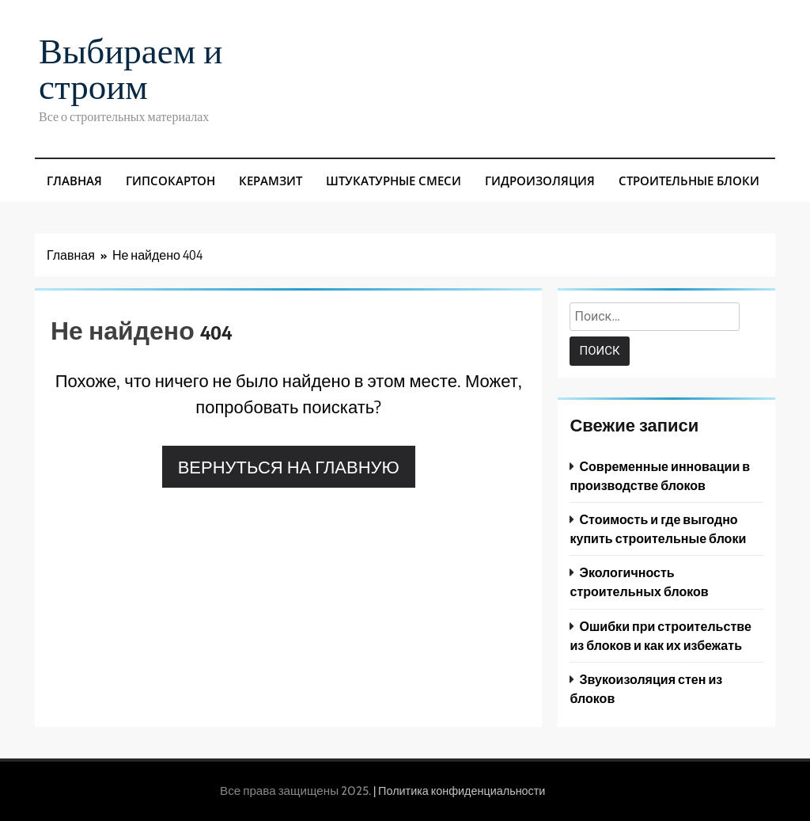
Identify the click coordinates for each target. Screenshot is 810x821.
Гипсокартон (170, 180)
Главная (74, 180)
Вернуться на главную (288, 466)
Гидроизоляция (540, 180)
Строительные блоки (689, 180)
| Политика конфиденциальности (459, 791)
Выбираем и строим (130, 67)
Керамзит (270, 180)
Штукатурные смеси (393, 180)
